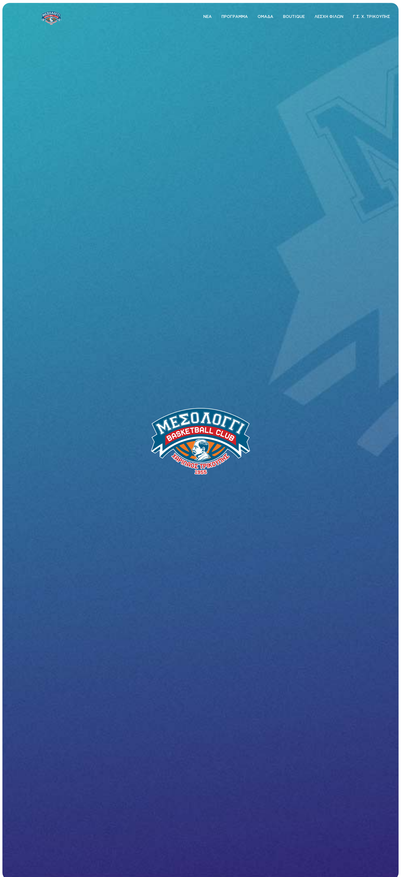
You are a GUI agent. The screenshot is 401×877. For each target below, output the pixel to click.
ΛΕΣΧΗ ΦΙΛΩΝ (329, 16)
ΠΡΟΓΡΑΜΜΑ (234, 16)
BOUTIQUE (294, 16)
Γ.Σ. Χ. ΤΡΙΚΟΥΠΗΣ (371, 16)
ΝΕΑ (207, 16)
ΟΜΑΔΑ (265, 16)
